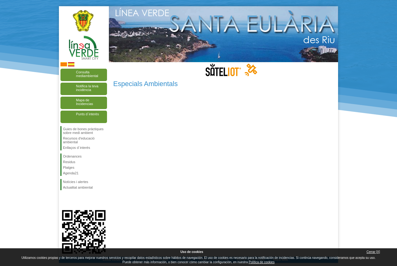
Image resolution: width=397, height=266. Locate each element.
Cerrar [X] (373, 252)
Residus (69, 162)
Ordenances (72, 156)
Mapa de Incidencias (84, 102)
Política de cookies (261, 262)
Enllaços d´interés (76, 147)
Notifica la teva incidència (87, 88)
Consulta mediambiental (87, 74)
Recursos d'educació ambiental (79, 140)
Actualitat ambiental (78, 187)
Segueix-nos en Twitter (74, 200)
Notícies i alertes (75, 182)
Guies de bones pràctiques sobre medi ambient (83, 131)
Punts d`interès (87, 114)
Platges (68, 167)
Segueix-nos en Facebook (64, 200)
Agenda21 (70, 173)
